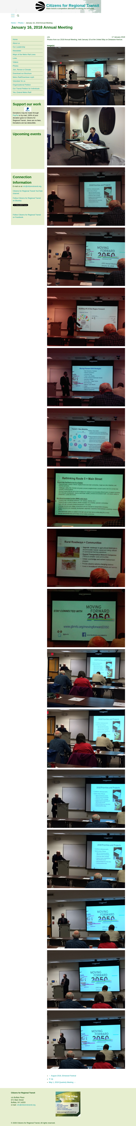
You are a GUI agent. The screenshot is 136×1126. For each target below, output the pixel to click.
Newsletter (17, 51)
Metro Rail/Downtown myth (23, 77)
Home (13, 23)
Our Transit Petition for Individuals (26, 89)
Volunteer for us (19, 81)
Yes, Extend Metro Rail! (22, 92)
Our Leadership (19, 47)
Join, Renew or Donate (22, 70)
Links (15, 58)
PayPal (15, 115)
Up (51, 1079)
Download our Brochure (22, 73)
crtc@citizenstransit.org (32, 186)
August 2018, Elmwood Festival (62, 1076)
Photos (21, 23)
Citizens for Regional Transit (72, 5)
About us (16, 43)
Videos (15, 62)
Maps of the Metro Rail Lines (24, 55)
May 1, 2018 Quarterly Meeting (62, 1082)
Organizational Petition (22, 85)
